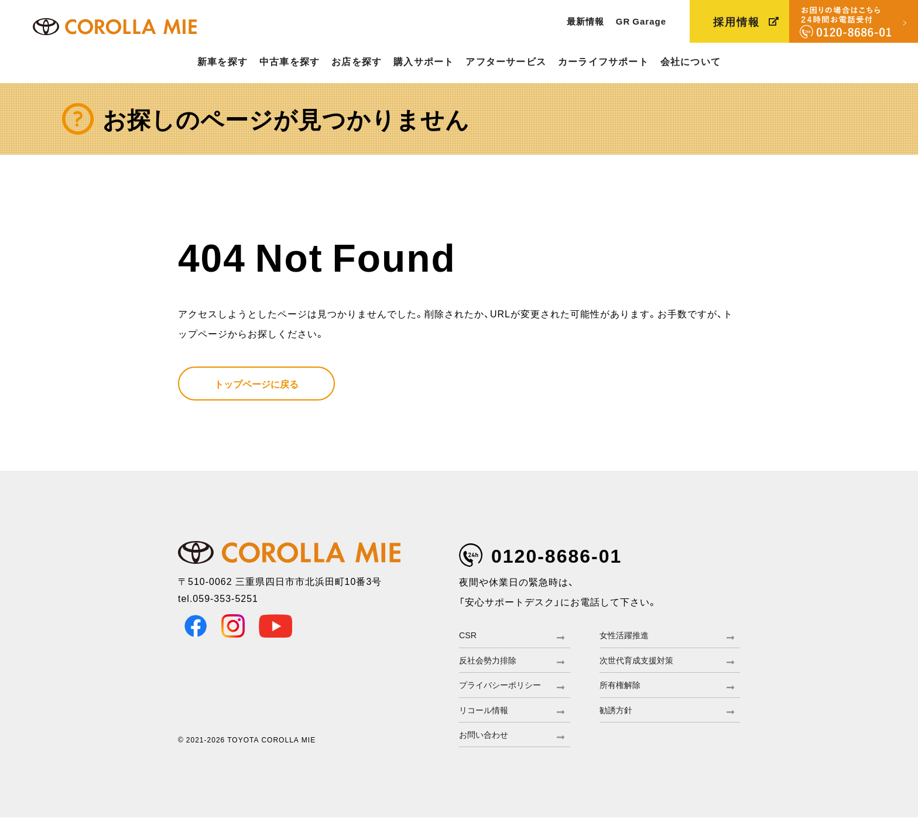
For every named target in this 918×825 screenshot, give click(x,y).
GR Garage (641, 21)
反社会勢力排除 (492, 662)
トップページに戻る (256, 383)
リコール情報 (487, 715)
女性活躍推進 (628, 636)
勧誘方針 (618, 715)
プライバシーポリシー (506, 689)
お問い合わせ (487, 741)
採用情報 (736, 21)
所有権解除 (623, 689)
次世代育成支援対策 (642, 662)
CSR (469, 636)
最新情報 (585, 21)
